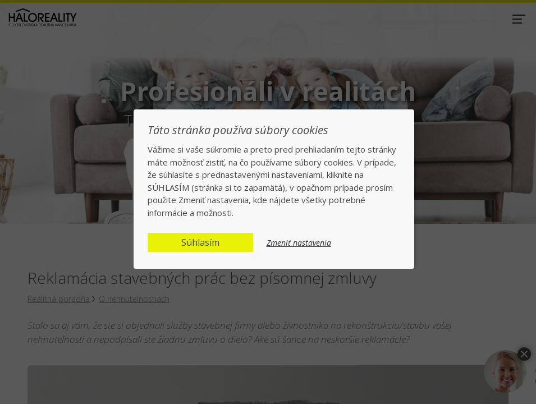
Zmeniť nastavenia (299, 242)
